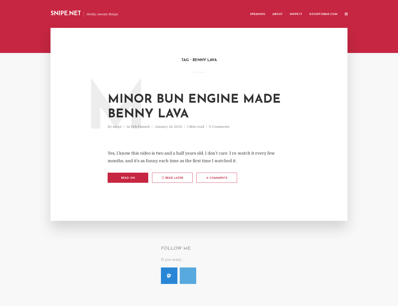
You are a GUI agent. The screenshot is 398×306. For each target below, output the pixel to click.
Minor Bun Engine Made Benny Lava (194, 107)
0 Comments (219, 127)
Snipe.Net (66, 14)
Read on (128, 178)
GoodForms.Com (323, 14)
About (277, 14)
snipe (117, 127)
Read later (172, 177)
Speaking (257, 14)
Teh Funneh (140, 127)
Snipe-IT (296, 14)
